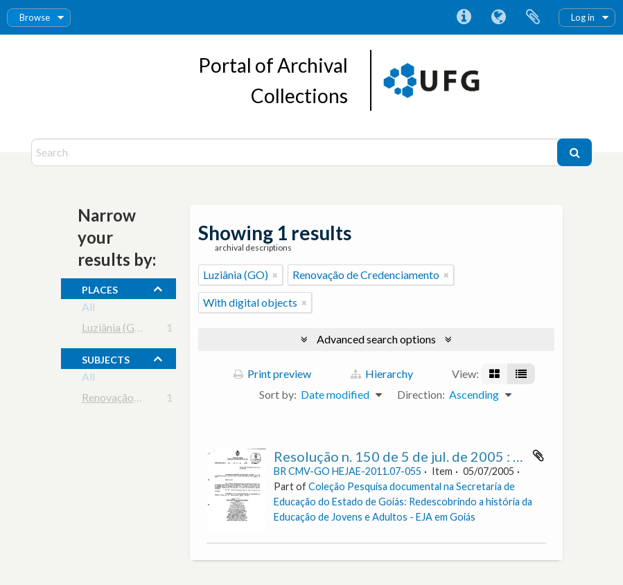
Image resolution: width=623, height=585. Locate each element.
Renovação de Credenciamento (155, 399)
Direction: (421, 394)
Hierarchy (382, 373)
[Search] (296, 152)
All (88, 309)
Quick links (463, 17)
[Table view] (521, 373)
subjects (106, 358)
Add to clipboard (538, 455)
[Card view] (494, 373)
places (100, 288)
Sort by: (278, 394)
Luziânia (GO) (114, 329)
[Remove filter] (275, 274)
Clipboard (533, 17)
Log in (583, 17)
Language (498, 17)
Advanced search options (376, 338)
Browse (34, 17)
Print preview (272, 373)
